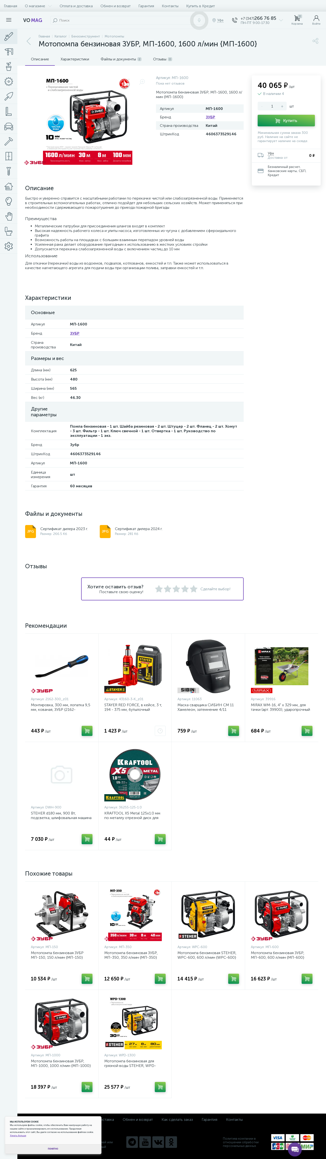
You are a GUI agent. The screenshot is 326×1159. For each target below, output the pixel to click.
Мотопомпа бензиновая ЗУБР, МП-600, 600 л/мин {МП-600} (277, 955)
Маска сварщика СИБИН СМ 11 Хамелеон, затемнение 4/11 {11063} (205, 709)
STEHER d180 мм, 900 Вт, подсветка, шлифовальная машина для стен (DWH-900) (61, 818)
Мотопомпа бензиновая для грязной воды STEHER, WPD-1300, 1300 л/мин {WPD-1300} (131, 1066)
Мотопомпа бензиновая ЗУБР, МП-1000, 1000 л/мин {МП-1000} (61, 1063)
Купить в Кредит (200, 6)
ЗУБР (210, 117)
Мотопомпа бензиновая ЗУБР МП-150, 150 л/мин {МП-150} (57, 955)
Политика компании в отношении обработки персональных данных (241, 1142)
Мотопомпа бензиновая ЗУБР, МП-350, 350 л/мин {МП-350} (131, 955)
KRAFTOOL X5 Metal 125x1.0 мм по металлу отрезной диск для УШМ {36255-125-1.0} (132, 818)
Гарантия (146, 6)
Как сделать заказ (177, 1119)
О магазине (38, 6)
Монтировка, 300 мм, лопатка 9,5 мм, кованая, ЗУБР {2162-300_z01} (60, 709)
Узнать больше (18, 1135)
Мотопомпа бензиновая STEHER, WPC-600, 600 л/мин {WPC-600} (206, 955)
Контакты (170, 6)
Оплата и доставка (76, 6)
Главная (10, 6)
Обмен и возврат (115, 6)
